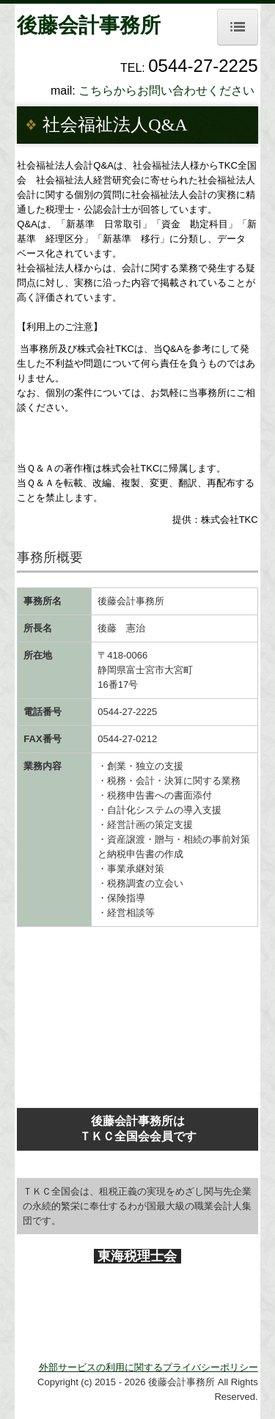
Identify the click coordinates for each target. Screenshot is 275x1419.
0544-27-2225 (127, 711)
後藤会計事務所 (89, 25)
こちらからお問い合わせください (166, 90)
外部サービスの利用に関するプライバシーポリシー (148, 1367)
